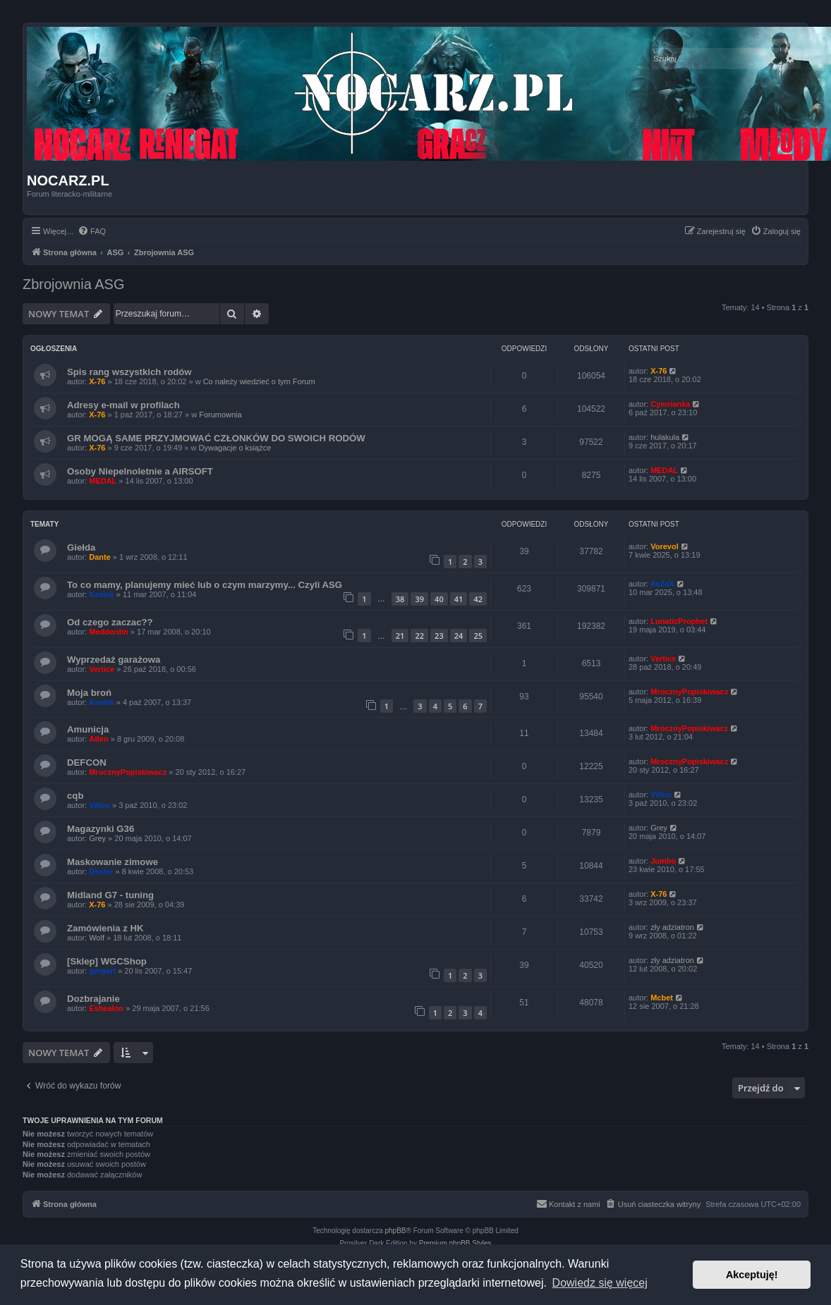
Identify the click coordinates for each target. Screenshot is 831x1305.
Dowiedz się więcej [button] (600, 1283)
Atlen (99, 739)
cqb (75, 795)
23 (439, 635)
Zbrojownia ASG (74, 284)
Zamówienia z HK (105, 928)
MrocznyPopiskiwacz (689, 691)
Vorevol (664, 546)
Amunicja (88, 729)
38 (400, 599)
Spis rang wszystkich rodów (129, 372)
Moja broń (89, 692)
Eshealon (106, 1008)
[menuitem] (92, 231)
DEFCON (87, 762)
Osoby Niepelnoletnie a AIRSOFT (140, 471)
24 (458, 635)
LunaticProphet (679, 621)
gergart (102, 971)
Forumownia (220, 414)
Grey (97, 838)
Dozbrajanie (93, 998)
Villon (99, 805)
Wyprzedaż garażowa (113, 659)
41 (458, 599)
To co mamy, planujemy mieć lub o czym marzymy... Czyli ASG (204, 585)
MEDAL (102, 481)
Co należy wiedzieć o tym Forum (259, 381)
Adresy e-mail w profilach (123, 405)
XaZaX (662, 584)
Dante (100, 557)
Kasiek (101, 594)
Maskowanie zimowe (112, 862)
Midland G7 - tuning (110, 895)
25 (478, 635)
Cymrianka (670, 404)
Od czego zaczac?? (110, 622)
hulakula (664, 437)
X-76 (97, 381)
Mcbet (661, 997)
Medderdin (108, 631)
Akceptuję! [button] (752, 1274)
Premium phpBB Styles (455, 1243)
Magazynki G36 (100, 828)
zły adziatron (672, 927)
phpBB (395, 1230)
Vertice (101, 669)
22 (419, 635)
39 (419, 599)
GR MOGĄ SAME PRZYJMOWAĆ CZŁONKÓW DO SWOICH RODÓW (216, 438)
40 (439, 599)
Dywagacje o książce (235, 447)
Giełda (81, 547)
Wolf (96, 937)
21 (400, 635)
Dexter (101, 871)
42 (478, 599)
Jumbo (663, 861)
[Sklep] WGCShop (107, 961)
